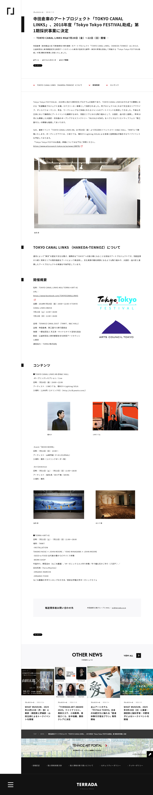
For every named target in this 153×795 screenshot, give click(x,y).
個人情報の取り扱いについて (81, 768)
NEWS (42, 736)
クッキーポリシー (136, 768)
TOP (35, 736)
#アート (36, 60)
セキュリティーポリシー (111, 768)
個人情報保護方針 (55, 768)
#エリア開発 (63, 60)
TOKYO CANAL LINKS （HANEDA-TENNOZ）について (57, 85)
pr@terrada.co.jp (119, 610)
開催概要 (94, 85)
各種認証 (36, 768)
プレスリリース (38, 12)
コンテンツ (112, 85)
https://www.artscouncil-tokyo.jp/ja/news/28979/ (56, 148)
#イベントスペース (49, 60)
